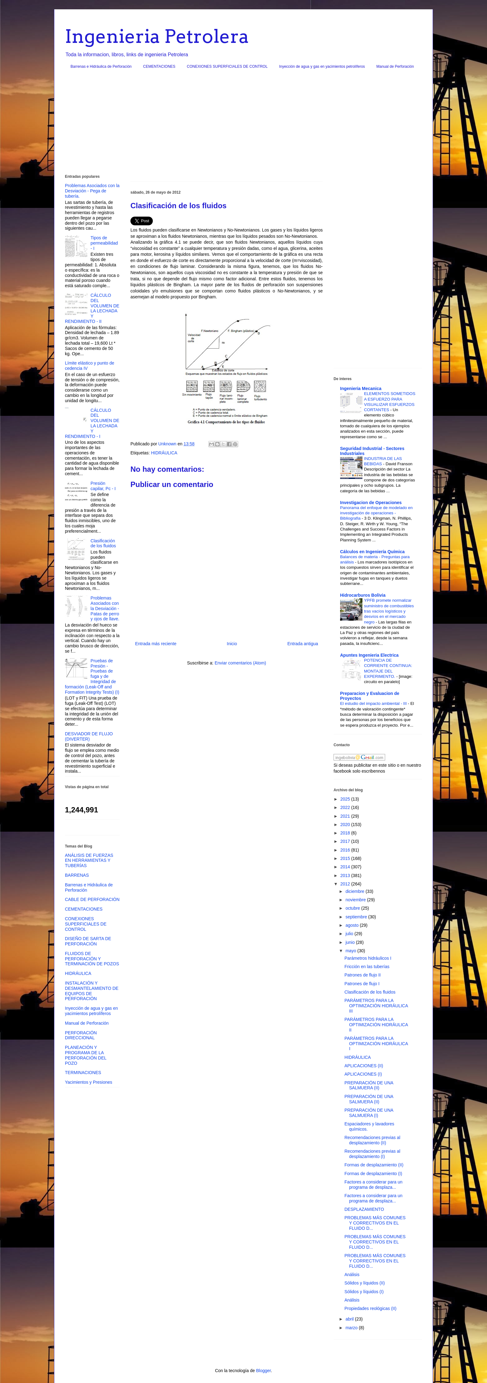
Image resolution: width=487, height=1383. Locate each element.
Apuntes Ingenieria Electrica (369, 655)
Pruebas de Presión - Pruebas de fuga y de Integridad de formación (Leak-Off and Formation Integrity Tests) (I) (92, 676)
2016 (345, 850)
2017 (345, 841)
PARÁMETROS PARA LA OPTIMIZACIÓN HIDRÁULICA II (376, 1024)
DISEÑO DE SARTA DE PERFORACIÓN (88, 941)
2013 (345, 875)
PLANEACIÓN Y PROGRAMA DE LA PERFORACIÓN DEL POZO (85, 1055)
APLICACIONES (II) (363, 1065)
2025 (345, 799)
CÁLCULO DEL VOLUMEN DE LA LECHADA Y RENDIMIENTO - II (92, 308)
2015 (345, 858)
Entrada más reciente (155, 643)
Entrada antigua (302, 643)
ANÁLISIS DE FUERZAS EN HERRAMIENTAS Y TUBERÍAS (89, 860)
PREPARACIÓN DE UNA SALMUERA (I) (368, 1113)
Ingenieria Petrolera (157, 36)
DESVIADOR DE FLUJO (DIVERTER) (89, 736)
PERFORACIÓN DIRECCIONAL (81, 1035)
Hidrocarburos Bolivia (362, 595)
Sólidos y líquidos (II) (364, 1282)
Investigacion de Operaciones (371, 502)
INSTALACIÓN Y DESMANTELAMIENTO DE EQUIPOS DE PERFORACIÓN (91, 991)
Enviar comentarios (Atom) (240, 662)
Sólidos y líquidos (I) (364, 1291)
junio (350, 942)
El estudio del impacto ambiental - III (374, 703)
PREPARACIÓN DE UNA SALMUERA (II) (368, 1085)
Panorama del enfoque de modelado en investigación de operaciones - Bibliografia (376, 513)
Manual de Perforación (395, 66)
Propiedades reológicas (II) (370, 1308)
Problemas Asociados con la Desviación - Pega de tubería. (92, 191)
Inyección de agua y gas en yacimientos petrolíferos (322, 66)
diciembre (355, 891)
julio (349, 933)
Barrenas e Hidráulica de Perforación (101, 66)
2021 (345, 816)
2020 (345, 824)
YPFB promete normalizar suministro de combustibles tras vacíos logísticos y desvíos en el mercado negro (389, 611)
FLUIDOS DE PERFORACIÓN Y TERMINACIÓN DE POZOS (92, 959)
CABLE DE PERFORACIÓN (92, 899)
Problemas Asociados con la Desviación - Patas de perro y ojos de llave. (105, 608)
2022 (345, 807)
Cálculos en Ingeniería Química (372, 551)
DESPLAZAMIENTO (364, 1209)
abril (350, 1318)
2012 (345, 883)
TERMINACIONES (83, 1072)
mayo (351, 950)
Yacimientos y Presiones (88, 1082)
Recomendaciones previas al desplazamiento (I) (372, 1154)
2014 (345, 866)
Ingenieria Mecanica (360, 388)
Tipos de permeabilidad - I (104, 243)
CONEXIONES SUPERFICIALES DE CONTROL (227, 66)
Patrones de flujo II (362, 974)
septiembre (356, 916)
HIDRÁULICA (164, 452)
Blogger (263, 1370)
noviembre (356, 899)
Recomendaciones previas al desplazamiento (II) (372, 1140)
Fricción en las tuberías (366, 966)
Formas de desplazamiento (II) (373, 1164)
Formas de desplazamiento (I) (373, 1173)
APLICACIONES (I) (363, 1074)
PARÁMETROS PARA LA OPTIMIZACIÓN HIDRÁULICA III (376, 1005)
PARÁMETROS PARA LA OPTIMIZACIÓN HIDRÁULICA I (376, 1043)
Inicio (232, 643)
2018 (345, 832)
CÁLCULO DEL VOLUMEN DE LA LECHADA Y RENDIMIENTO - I (92, 423)
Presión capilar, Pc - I (103, 486)
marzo (352, 1327)
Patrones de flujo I (362, 983)
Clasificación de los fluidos (103, 543)
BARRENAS (77, 875)
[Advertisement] (243, 124)
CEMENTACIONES (159, 66)
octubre (353, 908)
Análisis (351, 1274)
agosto (352, 925)
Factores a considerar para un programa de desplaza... (373, 1184)
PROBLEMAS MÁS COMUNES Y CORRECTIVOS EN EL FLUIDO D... (375, 1223)
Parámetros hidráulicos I (367, 958)
